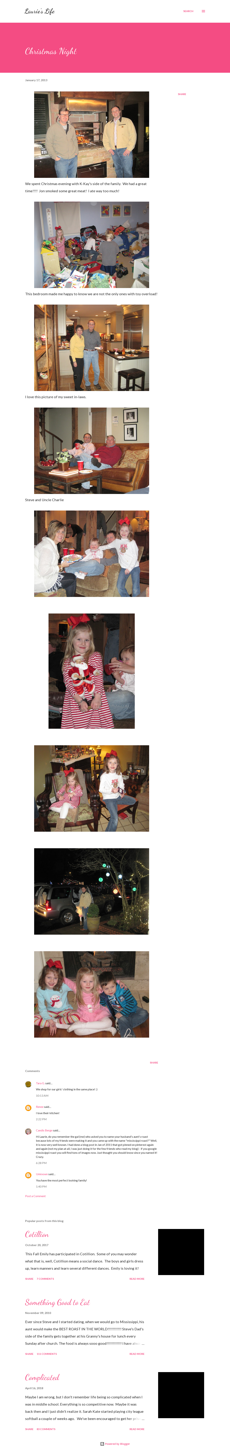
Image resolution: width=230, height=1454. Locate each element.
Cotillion (37, 1234)
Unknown (42, 1174)
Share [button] (182, 94)
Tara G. (40, 1083)
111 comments (47, 1353)
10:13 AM (42, 1095)
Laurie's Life (39, 11)
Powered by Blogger (115, 1444)
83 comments (46, 1429)
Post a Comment (35, 1196)
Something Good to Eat (57, 1302)
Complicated (42, 1377)
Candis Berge (44, 1130)
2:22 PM (41, 1119)
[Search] (188, 11)
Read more (137, 1278)
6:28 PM (41, 1163)
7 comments (45, 1278)
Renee (39, 1106)
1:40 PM (41, 1186)
